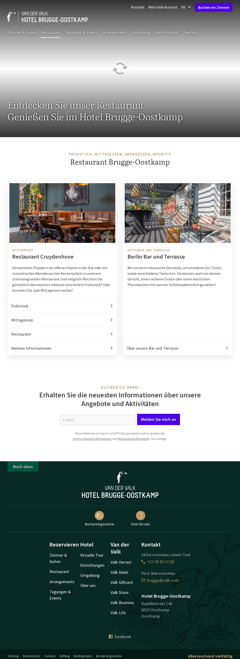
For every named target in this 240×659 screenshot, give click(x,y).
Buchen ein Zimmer (213, 7)
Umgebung (140, 32)
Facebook (120, 636)
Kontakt (138, 7)
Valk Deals (119, 572)
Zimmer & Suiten (22, 32)
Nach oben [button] (23, 466)
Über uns (190, 32)
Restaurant (50, 32)
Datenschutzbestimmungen (92, 439)
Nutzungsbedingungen (134, 439)
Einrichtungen (166, 32)
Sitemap (13, 656)
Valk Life (118, 612)
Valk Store (119, 592)
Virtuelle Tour (92, 555)
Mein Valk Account (162, 7)
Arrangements (114, 32)
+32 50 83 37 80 (157, 561)
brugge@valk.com (160, 580)
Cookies (50, 656)
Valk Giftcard (122, 582)
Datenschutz (32, 656)
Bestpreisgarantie (99, 518)
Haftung (65, 656)
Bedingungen (83, 656)
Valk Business (122, 602)
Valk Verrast (140, 518)
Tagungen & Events (81, 32)
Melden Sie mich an (158, 419)
